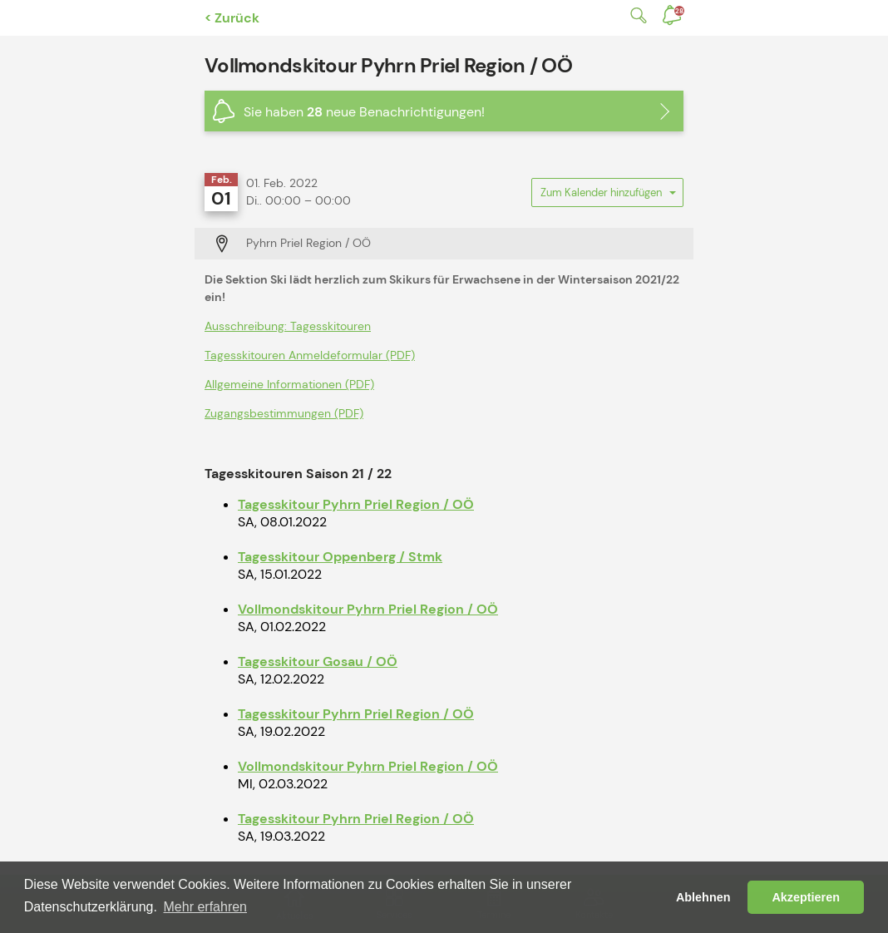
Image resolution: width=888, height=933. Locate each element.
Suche (635, 15)
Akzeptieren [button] (806, 897)
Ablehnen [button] (703, 897)
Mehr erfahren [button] (206, 907)
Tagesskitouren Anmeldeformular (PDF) (310, 355)
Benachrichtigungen (679, 11)
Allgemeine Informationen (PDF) (289, 384)
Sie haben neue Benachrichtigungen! (364, 112)
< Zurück (232, 18)
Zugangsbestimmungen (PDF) (284, 413)
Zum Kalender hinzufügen (607, 196)
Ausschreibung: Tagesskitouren (288, 325)
